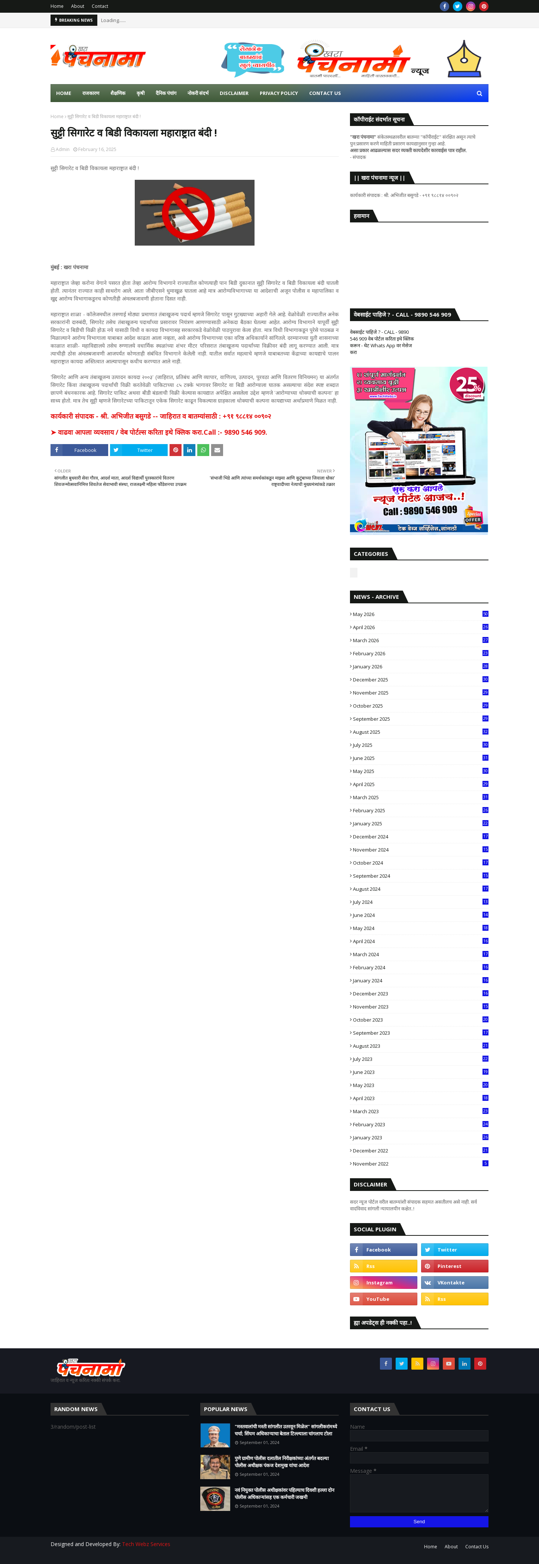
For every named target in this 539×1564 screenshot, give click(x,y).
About (77, 6)
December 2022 (420, 1150)
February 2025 (420, 810)
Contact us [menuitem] (325, 93)
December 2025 (420, 679)
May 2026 (420, 614)
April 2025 (420, 784)
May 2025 (420, 771)
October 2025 (420, 705)
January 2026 (420, 666)
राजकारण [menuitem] (90, 93)
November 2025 (420, 692)
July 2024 (420, 902)
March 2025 (420, 797)
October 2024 (420, 862)
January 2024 (420, 980)
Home (57, 6)
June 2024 (420, 915)
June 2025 (420, 758)
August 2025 (420, 732)
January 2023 (420, 1137)
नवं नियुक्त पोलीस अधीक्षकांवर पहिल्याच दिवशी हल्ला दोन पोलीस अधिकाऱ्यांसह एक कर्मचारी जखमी (284, 1494)
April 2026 (420, 627)
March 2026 (420, 640)
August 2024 (420, 889)
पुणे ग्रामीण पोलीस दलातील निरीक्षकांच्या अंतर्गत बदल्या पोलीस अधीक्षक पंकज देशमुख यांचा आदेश (282, 1462)
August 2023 (420, 1046)
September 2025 (420, 718)
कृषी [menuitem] (140, 93)
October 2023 (420, 1019)
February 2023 (420, 1124)
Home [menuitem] (63, 93)
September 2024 (420, 875)
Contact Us (476, 1546)
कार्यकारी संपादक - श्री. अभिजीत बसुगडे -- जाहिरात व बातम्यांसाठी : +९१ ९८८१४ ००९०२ (161, 416)
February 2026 (420, 653)
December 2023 (420, 993)
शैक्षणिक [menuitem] (117, 93)
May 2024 (420, 928)
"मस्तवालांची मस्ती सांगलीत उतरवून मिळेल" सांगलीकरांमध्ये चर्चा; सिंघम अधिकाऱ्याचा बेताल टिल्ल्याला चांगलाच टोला (286, 1430)
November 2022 (420, 1163)
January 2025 (420, 823)
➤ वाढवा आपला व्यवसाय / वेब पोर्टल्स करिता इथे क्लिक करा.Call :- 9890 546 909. (159, 432)
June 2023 (420, 1072)
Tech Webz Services (146, 1544)
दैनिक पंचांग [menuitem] (166, 93)
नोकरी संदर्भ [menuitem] (198, 93)
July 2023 (420, 1059)
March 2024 (420, 954)
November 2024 (420, 849)
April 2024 (420, 941)
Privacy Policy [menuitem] (279, 93)
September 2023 (420, 1032)
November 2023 (420, 1006)
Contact (100, 6)
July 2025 (420, 745)
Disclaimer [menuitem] (234, 93)
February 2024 (420, 967)
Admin (63, 149)
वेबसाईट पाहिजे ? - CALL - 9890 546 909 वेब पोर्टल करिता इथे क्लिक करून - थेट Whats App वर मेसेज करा (382, 342)
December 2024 (420, 836)
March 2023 (420, 1111)
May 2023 (420, 1085)
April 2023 (420, 1098)
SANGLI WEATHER (419, 258)
